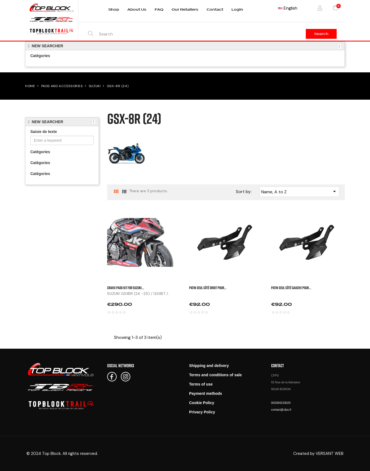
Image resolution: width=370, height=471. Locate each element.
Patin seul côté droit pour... (208, 287)
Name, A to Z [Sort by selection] (299, 191)
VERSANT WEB (329, 453)
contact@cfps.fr (281, 409)
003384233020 (280, 402)
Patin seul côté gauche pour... (291, 287)
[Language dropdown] (288, 8)
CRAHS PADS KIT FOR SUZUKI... (125, 287)
